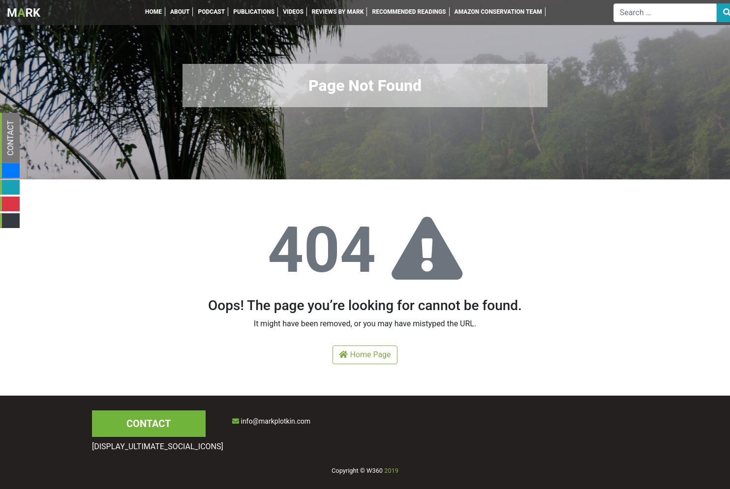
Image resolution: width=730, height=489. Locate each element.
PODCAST (211, 11)
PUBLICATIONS (253, 11)
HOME (153, 11)
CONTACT (10, 138)
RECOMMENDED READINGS (409, 11)
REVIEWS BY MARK (338, 11)
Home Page (365, 354)
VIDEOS (293, 11)
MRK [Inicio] (23, 13)
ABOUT (180, 11)
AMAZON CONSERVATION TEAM (498, 11)
